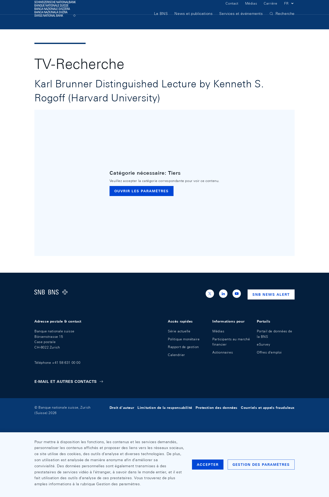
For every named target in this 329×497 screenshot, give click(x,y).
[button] (289, 10)
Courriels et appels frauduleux (268, 407)
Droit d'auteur (122, 407)
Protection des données (217, 407)
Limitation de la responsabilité (164, 407)
